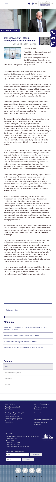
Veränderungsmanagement (13, 419)
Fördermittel (9, 423)
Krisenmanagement (11, 411)
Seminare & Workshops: (43, 419)
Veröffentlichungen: (41, 404)
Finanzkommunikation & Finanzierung (12, 408)
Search (28, 459)
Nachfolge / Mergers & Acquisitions (16, 413)
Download (8, 379)
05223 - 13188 (15, 444)
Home (16, 476)
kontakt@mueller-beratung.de (20, 446)
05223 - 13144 (15, 442)
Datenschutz (26, 476)
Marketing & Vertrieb (11, 421)
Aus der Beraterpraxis (13, 373)
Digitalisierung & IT (11, 415)
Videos (7, 385)
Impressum (38, 476)
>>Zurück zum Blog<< (12, 310)
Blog (6, 367)
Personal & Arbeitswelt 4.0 (13, 417)
